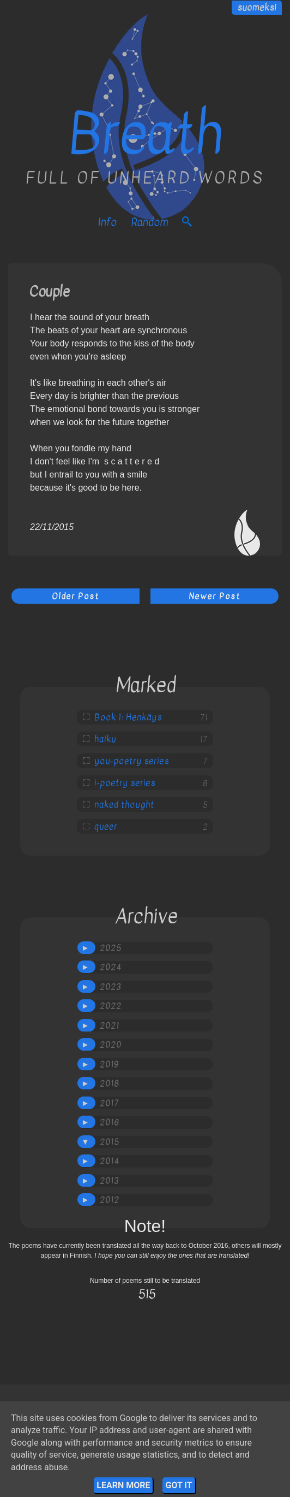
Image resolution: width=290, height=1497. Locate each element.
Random (149, 222)
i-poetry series (124, 782)
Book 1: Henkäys (128, 717)
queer (105, 826)
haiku (105, 739)
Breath (145, 134)
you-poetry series (131, 761)
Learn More (123, 1485)
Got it (178, 1485)
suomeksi (256, 7)
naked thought (124, 804)
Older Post (75, 596)
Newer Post (214, 596)
